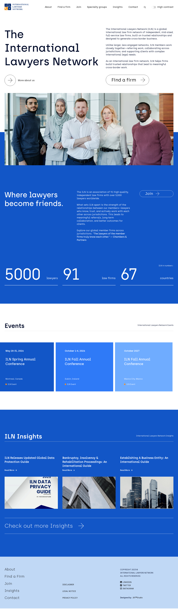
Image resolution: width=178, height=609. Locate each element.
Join (78, 7)
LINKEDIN (126, 583)
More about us (20, 80)
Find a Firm (14, 577)
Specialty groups (97, 7)
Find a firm (64, 7)
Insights (118, 7)
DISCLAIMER (68, 585)
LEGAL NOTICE (69, 592)
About (48, 7)
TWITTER (125, 586)
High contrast (165, 7)
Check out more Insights (45, 526)
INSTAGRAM (127, 589)
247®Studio (138, 598)
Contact (133, 7)
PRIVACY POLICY (70, 598)
